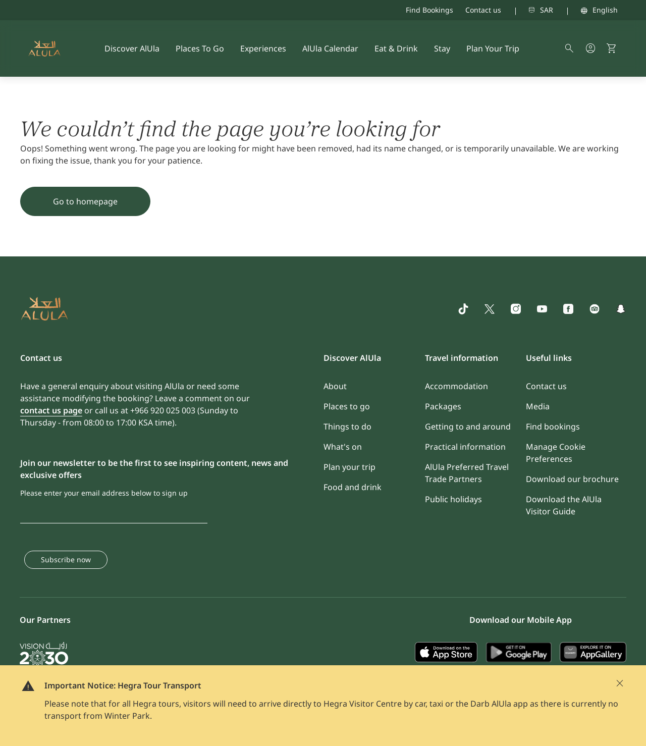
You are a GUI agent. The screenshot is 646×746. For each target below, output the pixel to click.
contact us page (51, 410)
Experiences (263, 48)
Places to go (347, 406)
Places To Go (200, 48)
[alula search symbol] (569, 48)
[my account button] (590, 48)
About (335, 386)
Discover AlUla (131, 48)
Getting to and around (468, 426)
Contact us (483, 10)
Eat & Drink (396, 48)
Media (538, 406)
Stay (442, 48)
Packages (443, 406)
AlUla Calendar (330, 48)
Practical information (465, 446)
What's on (343, 446)
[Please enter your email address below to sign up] (113, 512)
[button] (612, 48)
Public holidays (453, 499)
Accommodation (456, 386)
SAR (546, 10)
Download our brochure (572, 479)
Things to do (347, 426)
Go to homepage (85, 201)
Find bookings (553, 426)
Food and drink (353, 487)
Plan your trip (349, 466)
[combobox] (527, 10)
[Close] (620, 683)
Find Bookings (429, 10)
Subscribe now (66, 559)
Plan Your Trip (492, 48)
